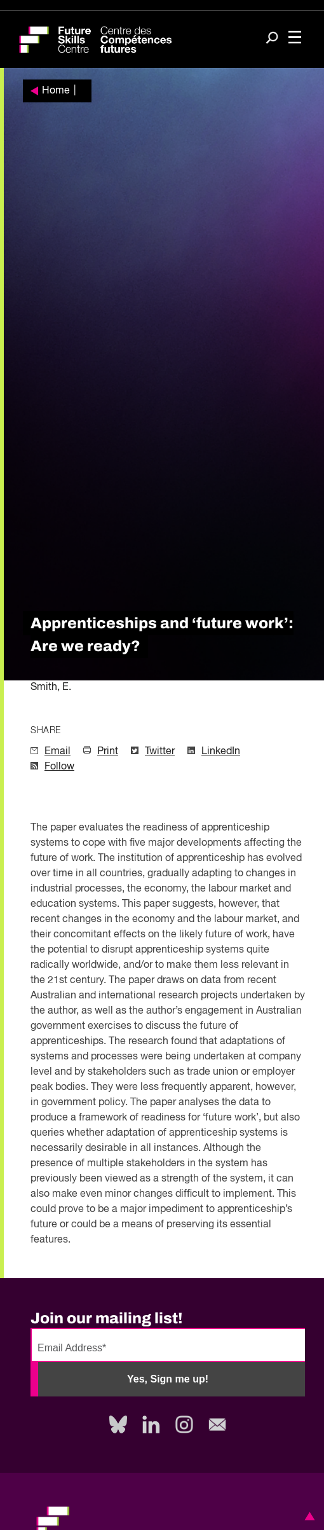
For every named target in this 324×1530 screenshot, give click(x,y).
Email (57, 752)
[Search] (272, 39)
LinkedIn (220, 752)
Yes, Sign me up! (167, 1379)
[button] (307, 1516)
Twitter (160, 752)
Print (107, 752)
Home (56, 91)
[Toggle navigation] (295, 38)
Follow (59, 767)
